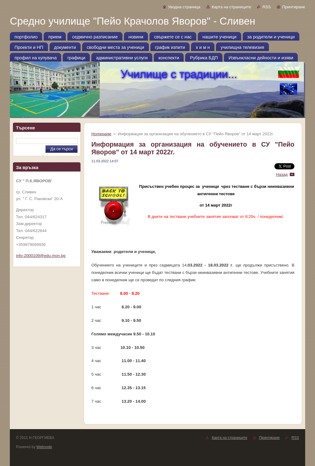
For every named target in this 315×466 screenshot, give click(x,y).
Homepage (101, 134)
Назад (282, 174)
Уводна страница (184, 7)
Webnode (44, 447)
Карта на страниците (231, 7)
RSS (266, 7)
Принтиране (293, 7)
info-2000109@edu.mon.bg (41, 255)
